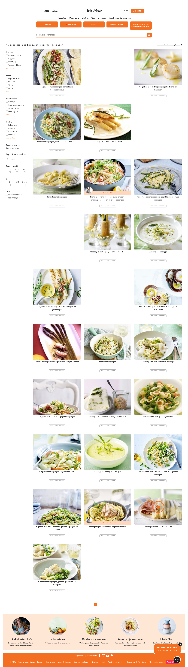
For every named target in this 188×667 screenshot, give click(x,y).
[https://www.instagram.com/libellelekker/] (103, 655)
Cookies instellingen (81, 662)
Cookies (68, 662)
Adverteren (142, 662)
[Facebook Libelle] (99, 655)
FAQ (103, 662)
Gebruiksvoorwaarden (53, 662)
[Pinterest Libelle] (111, 655)
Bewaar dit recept (57, 96)
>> (119, 605)
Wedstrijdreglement (115, 662)
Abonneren (130, 662)
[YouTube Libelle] (107, 655)
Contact (95, 662)
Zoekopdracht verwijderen (168, 45)
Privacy (39, 662)
